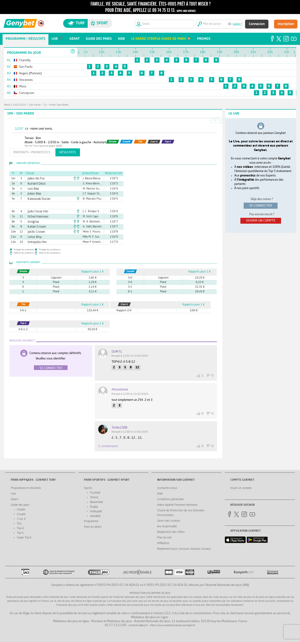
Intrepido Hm (35, 242)
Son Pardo (35, 105)
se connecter (260, 205)
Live (13, 493)
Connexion (257, 24)
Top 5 (20, 533)
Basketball (96, 502)
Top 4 (20, 528)
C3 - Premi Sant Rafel (56, 105)
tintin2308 (119, 427)
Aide (160, 493)
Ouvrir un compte (241, 488)
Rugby (94, 507)
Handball (95, 516)
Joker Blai (33, 193)
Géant (14, 499)
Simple (21, 509)
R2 (215, 120)
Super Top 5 (24, 537)
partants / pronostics (31, 152)
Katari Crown (35, 226)
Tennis (94, 497)
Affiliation (163, 543)
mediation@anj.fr (138, 625)
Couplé (21, 514)
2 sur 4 (21, 519)
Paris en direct (93, 527)
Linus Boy (33, 237)
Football (95, 492)
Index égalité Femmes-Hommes (177, 505)
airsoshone (120, 389)
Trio (19, 523)
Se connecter (51, 368)
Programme (91, 521)
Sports (88, 488)
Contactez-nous (167, 488)
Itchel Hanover (36, 216)
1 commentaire (108, 446)
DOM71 (117, 351)
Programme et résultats (26, 488)
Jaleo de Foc (35, 178)
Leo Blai (32, 188)
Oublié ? (237, 24)
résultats (67, 152)
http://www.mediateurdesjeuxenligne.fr (172, 625)
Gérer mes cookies (168, 521)
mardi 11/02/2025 (15, 105)
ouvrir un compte (260, 220)
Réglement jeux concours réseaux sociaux (184, 549)
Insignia (32, 221)
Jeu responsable (167, 526)
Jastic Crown (35, 231)
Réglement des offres (171, 532)
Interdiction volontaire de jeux (150, 593)
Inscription (286, 24)
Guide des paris (20, 505)
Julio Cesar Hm (36, 211)
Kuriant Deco (35, 183)
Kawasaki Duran (37, 199)
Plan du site (164, 537)
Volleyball (96, 511)
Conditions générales (170, 499)
